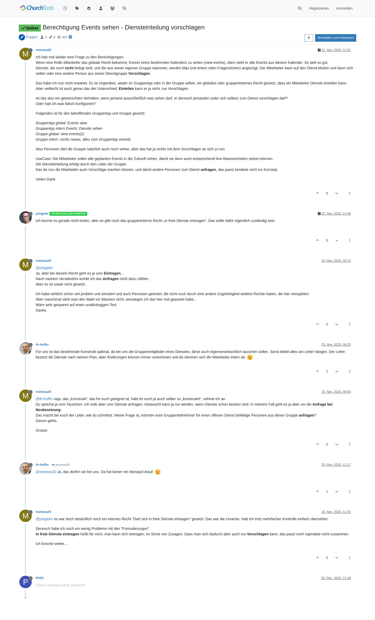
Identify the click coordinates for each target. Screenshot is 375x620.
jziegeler (42, 213)
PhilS (40, 578)
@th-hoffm (44, 399)
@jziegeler (44, 268)
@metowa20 (61, 464)
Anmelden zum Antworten (335, 38)
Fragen (32, 37)
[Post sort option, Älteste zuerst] (308, 37)
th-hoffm (42, 344)
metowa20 (43, 50)
